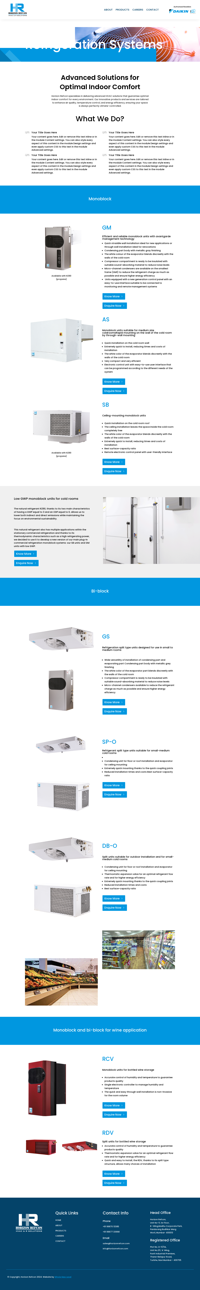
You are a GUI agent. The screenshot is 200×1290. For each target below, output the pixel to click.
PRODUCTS (122, 10)
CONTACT (152, 10)
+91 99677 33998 (111, 1231)
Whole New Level (63, 1277)
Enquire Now (120, 306)
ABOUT (108, 10)
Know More (119, 296)
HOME (58, 1220)
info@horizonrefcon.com (115, 1248)
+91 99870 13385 (111, 1226)
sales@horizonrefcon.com (116, 1243)
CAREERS (137, 10)
